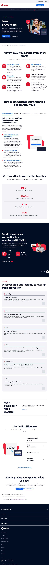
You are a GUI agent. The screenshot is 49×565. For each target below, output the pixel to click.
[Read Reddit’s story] (7, 261)
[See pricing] (20, 489)
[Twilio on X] (6, 561)
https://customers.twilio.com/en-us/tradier (19, 499)
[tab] (7, 114)
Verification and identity (12, 45)
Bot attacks (10, 76)
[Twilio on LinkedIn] (9, 561)
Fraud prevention (34, 9)
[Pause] (47, 271)
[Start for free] (40, 5)
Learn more (24, 409)
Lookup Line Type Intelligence (12, 160)
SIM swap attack (36, 64)
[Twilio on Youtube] (12, 561)
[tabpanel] (24, 143)
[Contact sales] (14, 36)
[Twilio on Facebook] (2, 561)
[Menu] (46, 5)
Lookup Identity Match (10, 150)
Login (46, 1)
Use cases (4, 45)
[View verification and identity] (24, 467)
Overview (27, 9)
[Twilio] (4, 5)
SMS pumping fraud (13, 64)
